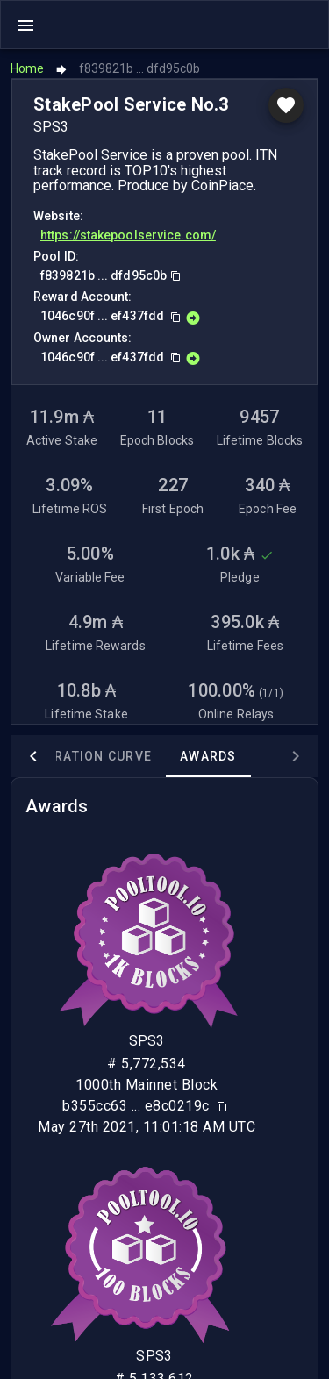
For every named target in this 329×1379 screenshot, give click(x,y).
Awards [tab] (208, 756)
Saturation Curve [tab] (86, 756)
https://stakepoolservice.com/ (128, 235)
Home (27, 68)
